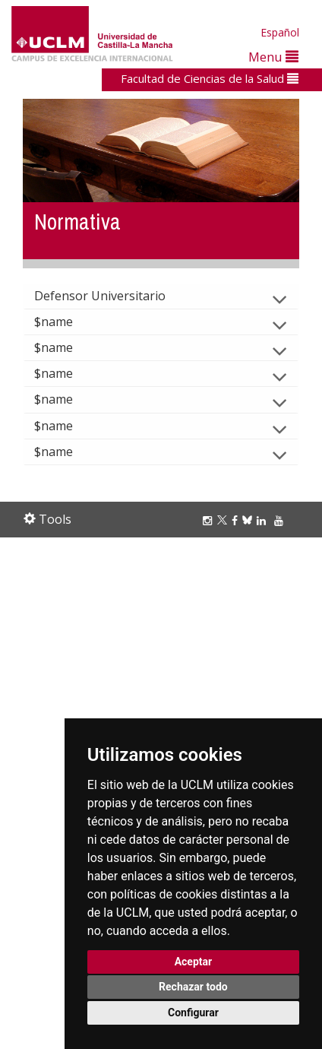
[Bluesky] (249, 520)
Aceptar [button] (194, 962)
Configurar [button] (193, 1012)
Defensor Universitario (112, 295)
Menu (273, 56)
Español (279, 32)
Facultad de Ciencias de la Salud (209, 78)
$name (65, 321)
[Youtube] (281, 520)
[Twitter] (224, 520)
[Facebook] (237, 520)
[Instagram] (209, 520)
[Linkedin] (261, 520)
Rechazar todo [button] (193, 987)
